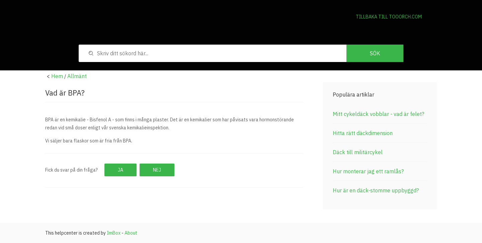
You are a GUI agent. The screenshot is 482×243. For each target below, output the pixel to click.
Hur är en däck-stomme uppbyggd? (376, 190)
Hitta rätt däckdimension (363, 133)
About (131, 233)
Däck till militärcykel (358, 152)
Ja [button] (120, 170)
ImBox (113, 233)
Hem (57, 76)
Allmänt (77, 76)
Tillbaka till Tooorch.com (389, 17)
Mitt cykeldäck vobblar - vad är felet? (378, 114)
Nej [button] (157, 170)
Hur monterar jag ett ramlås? (368, 171)
